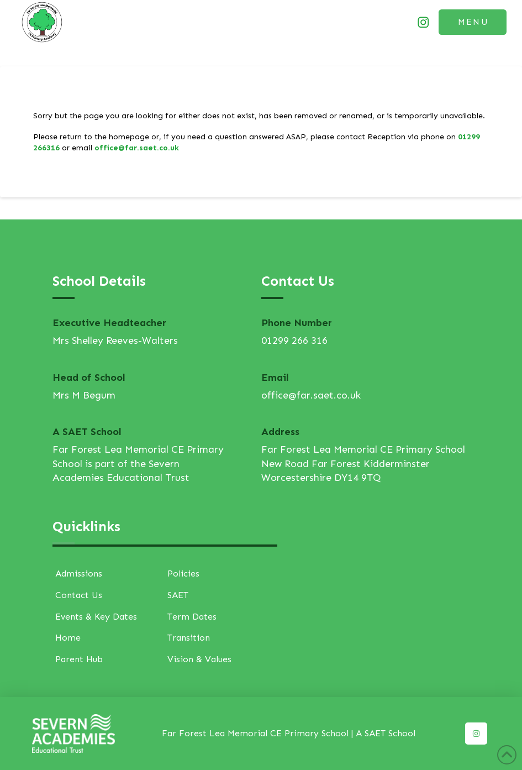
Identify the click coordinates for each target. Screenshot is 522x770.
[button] (473, 22)
